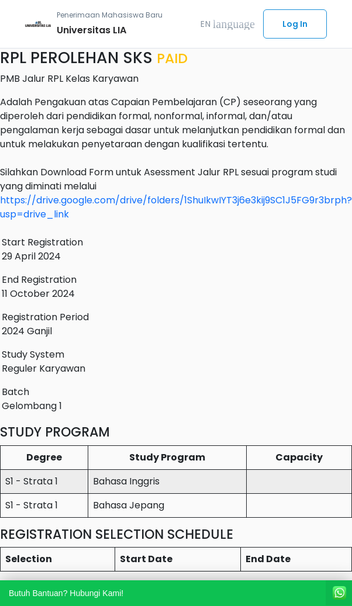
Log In (295, 24)
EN (228, 24)
